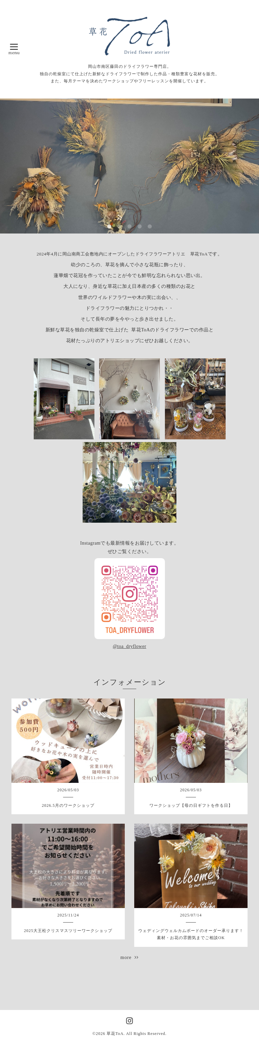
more (129, 957)
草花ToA (115, 1033)
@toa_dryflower (129, 646)
